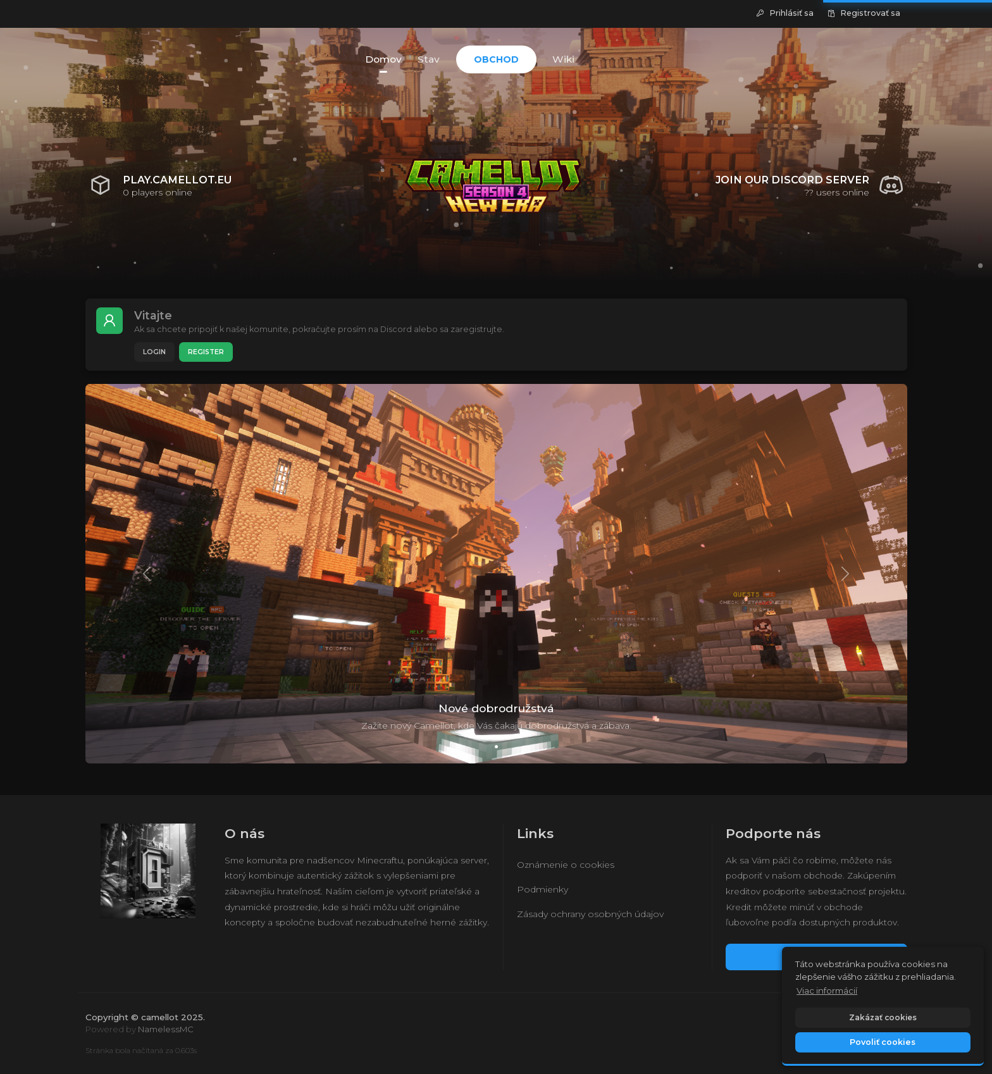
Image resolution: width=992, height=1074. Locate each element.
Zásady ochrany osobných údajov (590, 914)
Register (206, 352)
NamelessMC (166, 1029)
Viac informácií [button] (827, 990)
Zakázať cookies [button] (883, 1017)
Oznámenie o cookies (565, 864)
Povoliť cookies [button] (882, 1042)
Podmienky (542, 889)
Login (154, 352)
